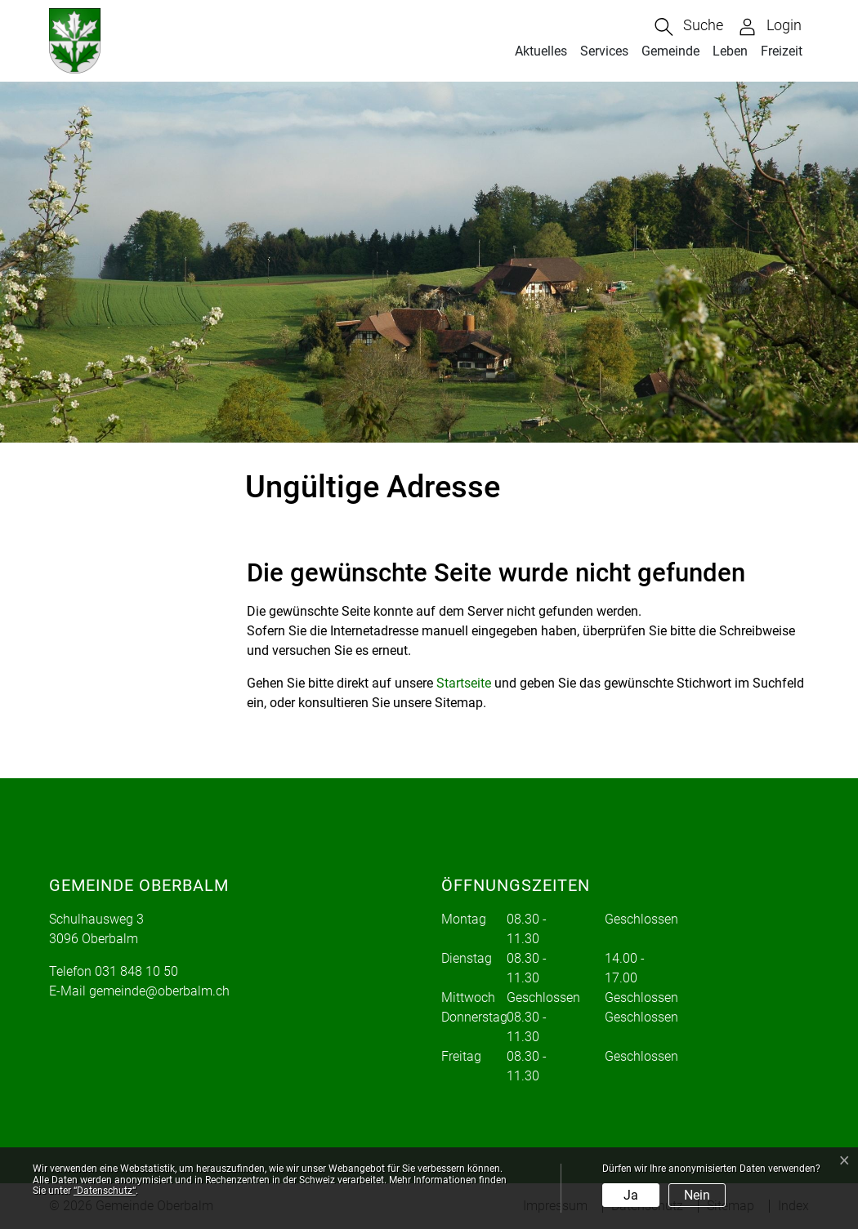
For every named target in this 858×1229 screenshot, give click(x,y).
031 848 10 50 (136, 971)
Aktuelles (541, 51)
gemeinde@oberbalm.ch (159, 991)
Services (604, 51)
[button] (689, 27)
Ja (630, 1195)
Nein (697, 1195)
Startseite (463, 683)
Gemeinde (670, 51)
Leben (730, 51)
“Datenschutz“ (105, 1190)
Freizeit (781, 51)
